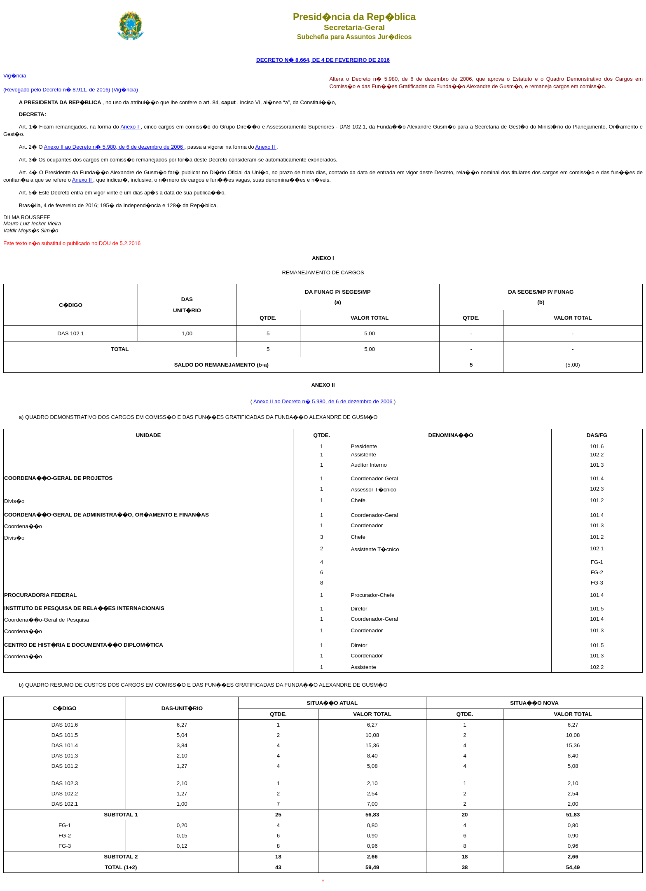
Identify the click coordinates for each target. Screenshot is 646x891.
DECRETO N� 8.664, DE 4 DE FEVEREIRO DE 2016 (323, 60)
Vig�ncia (14, 75)
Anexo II (265, 147)
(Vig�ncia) (125, 90)
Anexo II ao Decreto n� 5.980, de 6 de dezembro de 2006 (114, 147)
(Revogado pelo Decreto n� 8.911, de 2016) (57, 90)
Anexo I (130, 127)
